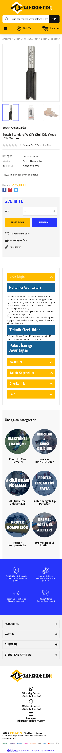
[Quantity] (40, 211)
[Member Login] (24, 28)
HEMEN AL (44, 222)
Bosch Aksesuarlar (14, 127)
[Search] (31, 19)
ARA (54, 19)
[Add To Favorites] (31, 233)
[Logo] (31, 7)
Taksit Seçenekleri (22, 373)
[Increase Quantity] (54, 211)
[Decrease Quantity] (25, 211)
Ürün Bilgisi (17, 277)
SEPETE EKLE (17, 222)
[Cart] (52, 29)
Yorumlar (15, 362)
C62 (12, 394)
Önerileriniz (17, 384)
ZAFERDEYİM (16, 733)
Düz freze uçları (31, 156)
